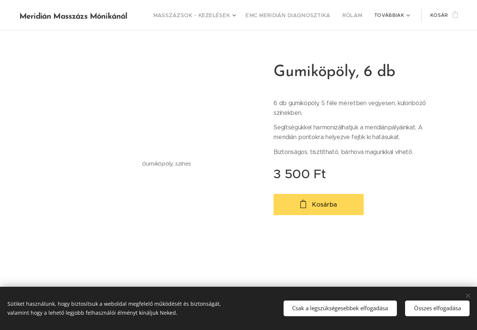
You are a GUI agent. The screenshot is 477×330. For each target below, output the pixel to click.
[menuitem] (208, 15)
